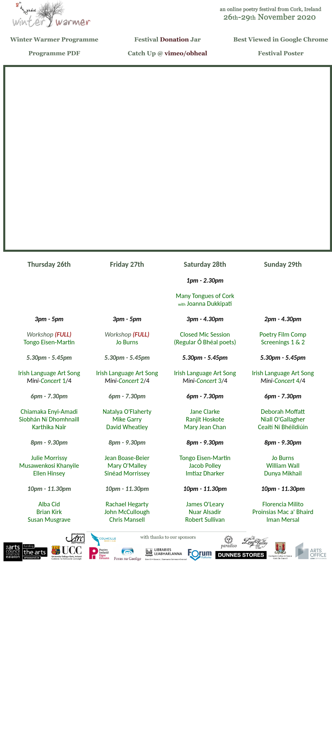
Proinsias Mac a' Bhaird (282, 512)
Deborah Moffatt (283, 411)
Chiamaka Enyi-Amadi (49, 411)
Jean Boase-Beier (127, 458)
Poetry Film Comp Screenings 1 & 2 (282, 338)
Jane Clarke (205, 411)
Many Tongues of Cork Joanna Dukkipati (205, 299)
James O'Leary (205, 504)
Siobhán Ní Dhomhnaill (49, 419)
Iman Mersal (282, 519)
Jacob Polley (205, 465)
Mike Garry (127, 419)
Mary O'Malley (127, 465)
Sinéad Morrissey (127, 473)
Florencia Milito (282, 504)
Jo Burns (127, 342)
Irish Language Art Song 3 (205, 377)
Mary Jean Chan (205, 427)
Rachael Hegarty (127, 504)
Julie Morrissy (49, 458)
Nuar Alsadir (205, 512)
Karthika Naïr (49, 427)
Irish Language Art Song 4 (283, 377)
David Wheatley (127, 427)
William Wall (283, 465)
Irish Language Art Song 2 (127, 377)
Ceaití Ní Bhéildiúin (283, 427)
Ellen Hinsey (49, 473)
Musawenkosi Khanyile (49, 465)
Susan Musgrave (49, 519)
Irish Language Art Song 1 (49, 377)
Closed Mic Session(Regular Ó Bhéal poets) (205, 338)
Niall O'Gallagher (283, 419)
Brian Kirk (49, 512)
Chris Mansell (126, 519)
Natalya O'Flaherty (127, 411)
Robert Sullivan (205, 519)
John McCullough (126, 512)
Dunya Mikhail (283, 473)
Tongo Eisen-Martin (49, 342)
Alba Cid (49, 504)
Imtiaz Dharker (205, 473)
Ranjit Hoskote (205, 419)
